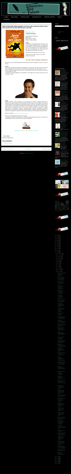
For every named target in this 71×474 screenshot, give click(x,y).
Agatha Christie (61, 207)
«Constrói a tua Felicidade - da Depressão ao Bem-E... (60, 387)
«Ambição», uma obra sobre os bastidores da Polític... (60, 409)
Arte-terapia (59, 208)
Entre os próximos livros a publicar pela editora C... (61, 278)
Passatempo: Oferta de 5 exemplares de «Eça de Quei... (61, 317)
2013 (57, 458)
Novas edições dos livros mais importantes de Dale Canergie (64, 114)
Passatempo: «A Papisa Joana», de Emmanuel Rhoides (64, 103)
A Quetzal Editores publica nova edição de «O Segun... (60, 438)
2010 (57, 463)
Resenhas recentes (25, 17)
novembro (59, 255)
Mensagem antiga (46, 149)
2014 (57, 456)
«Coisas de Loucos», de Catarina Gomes (64, 144)
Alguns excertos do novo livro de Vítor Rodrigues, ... (61, 325)
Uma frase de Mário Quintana (61, 431)
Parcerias (60, 17)
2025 (57, 235)
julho (58, 261)
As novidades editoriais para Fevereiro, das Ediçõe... (60, 305)
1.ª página (6, 17)
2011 (57, 461)
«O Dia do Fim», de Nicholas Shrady (64, 151)
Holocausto (60, 206)
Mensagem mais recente (7, 149)
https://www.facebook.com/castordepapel (32, 130)
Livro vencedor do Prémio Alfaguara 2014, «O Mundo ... (61, 447)
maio (58, 264)
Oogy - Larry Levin (64, 81)
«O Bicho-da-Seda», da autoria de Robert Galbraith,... (61, 310)
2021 (57, 242)
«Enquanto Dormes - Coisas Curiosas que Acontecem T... (61, 363)
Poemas (67, 204)
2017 (57, 248)
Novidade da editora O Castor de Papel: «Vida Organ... (61, 400)
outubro (59, 256)
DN (66, 208)
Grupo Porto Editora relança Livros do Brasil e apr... (61, 418)
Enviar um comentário (8, 143)
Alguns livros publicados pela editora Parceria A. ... (61, 368)
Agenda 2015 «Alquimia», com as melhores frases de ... (61, 292)
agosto (58, 259)
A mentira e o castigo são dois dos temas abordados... (61, 274)
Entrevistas (64, 209)
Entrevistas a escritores (49, 17)
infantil (57, 204)
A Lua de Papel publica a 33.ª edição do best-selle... (60, 349)
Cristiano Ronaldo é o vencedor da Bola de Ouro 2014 (61, 414)
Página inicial (28, 149)
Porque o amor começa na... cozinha (60, 314)
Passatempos (7, 19)
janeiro (58, 271)
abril (58, 266)
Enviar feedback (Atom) (28, 153)
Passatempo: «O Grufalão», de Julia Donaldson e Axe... (61, 345)
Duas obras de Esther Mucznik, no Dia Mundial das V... (61, 334)
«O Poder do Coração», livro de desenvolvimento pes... (61, 427)
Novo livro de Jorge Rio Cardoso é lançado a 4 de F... (61, 301)
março (58, 268)
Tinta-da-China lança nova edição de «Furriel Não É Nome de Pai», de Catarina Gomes (64, 134)
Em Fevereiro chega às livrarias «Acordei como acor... (61, 354)
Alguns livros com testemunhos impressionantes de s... (61, 329)
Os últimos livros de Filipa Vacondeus (61, 450)
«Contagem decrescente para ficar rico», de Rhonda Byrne (64, 125)
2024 (57, 237)
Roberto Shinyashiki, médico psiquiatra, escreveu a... (61, 373)
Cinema (67, 206)
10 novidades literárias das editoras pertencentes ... (60, 287)
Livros (57, 201)
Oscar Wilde (57, 209)
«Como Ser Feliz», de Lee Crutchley (64, 160)
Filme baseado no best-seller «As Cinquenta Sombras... (60, 422)
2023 (57, 238)
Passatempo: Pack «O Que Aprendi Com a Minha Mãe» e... (61, 443)
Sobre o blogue (14, 17)
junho (58, 263)
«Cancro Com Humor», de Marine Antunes (60, 453)
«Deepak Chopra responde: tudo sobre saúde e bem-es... (60, 392)
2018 (57, 246)
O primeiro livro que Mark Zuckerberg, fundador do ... (61, 434)
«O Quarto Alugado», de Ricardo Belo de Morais (61, 341)
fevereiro (59, 269)
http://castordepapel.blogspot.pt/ (19, 130)
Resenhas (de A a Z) (36, 17)
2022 (57, 240)
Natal (68, 207)
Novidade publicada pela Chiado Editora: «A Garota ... (61, 382)
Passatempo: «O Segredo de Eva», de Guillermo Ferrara (61, 405)
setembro (59, 258)
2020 (57, 243)
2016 (57, 250)
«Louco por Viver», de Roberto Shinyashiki (61, 338)
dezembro (59, 253)
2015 (57, 251)
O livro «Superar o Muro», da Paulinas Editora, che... (61, 283)
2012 (57, 460)
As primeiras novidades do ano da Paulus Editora (61, 321)
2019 (57, 245)
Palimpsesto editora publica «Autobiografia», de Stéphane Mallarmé (65, 72)
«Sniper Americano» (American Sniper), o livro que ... (61, 395)
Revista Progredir (58, 210)
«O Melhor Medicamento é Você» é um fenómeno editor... (61, 359)
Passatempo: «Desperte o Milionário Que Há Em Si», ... (61, 378)
